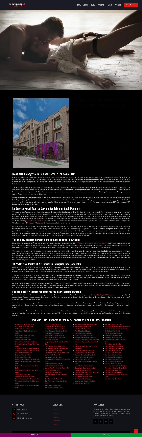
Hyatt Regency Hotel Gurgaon (54, 335)
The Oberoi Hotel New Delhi (114, 372)
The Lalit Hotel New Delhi (113, 364)
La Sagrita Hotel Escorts (51, 177)
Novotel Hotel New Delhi (83, 327)
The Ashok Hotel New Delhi (113, 344)
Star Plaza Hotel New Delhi (113, 324)
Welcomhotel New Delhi (82, 383)
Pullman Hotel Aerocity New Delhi (85, 337)
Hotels (109, 5)
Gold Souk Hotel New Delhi (53, 324)
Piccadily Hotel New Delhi (83, 333)
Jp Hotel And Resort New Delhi (55, 346)
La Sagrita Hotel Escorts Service (36, 221)
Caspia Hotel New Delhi (22, 337)
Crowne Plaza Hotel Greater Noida (26, 342)
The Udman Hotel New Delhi (54, 387)
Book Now (130, 5)
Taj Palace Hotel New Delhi (113, 337)
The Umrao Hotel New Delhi (83, 377)
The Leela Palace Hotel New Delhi (116, 368)
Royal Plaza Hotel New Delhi (84, 357)
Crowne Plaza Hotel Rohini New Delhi (27, 350)
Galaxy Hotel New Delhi (22, 374)
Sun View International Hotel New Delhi (117, 327)
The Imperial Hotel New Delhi (114, 361)
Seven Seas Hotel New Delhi (84, 366)
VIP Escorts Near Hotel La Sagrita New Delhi (91, 243)
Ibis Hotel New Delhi (51, 340)
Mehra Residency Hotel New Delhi (86, 324)
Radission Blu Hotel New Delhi (84, 350)
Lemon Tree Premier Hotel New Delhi (57, 368)
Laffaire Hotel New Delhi (53, 355)
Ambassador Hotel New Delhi (24, 324)
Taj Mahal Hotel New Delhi (113, 335)
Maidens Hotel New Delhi (53, 372)
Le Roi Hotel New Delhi (52, 370)
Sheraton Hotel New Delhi (83, 370)
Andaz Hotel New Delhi (22, 329)
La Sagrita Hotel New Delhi (53, 357)
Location (101, 5)
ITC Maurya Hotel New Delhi (24, 327)
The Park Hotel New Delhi (113, 379)
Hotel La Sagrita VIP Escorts (103, 295)
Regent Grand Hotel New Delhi (84, 353)
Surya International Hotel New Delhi (116, 329)
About (85, 5)
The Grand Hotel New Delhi (113, 355)
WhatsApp (106, 435)
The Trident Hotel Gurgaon (53, 385)
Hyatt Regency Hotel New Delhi (55, 337)
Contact (118, 5)
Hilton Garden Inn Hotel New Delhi (56, 331)
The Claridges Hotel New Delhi (114, 348)
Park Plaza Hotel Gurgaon (83, 331)
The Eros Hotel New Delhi (113, 353)
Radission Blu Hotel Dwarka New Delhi (87, 340)
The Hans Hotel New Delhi (113, 357)
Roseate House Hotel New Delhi (85, 355)
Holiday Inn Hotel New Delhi (54, 333)
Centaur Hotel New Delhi (23, 340)
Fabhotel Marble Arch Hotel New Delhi (27, 359)
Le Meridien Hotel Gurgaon (53, 364)
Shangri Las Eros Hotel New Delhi (85, 368)
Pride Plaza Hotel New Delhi (84, 335)
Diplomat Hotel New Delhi (23, 353)
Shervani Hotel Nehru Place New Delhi (87, 372)
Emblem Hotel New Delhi (23, 355)
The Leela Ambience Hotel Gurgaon (116, 366)
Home (79, 5)
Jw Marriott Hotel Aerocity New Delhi (57, 353)
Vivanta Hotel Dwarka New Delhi (85, 381)
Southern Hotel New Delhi (83, 374)
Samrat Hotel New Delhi (82, 359)
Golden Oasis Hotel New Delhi (24, 377)
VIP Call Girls (35, 435)
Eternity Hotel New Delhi (23, 357)
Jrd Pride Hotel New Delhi (53, 350)
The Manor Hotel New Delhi (113, 359)
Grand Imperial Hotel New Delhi (55, 327)
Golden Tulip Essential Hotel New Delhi (27, 379)
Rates (93, 5)
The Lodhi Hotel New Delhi (113, 370)
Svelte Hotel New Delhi (112, 331)
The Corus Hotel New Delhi (113, 350)
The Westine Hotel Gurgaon (83, 379)
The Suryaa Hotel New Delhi (54, 379)
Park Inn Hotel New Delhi (83, 329)
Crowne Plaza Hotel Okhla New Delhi (27, 348)
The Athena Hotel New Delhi (114, 346)
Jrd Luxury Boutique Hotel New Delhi (56, 348)
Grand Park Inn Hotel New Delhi (55, 329)
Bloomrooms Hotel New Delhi (24, 335)
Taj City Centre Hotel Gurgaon (114, 333)
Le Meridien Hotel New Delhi (54, 366)
